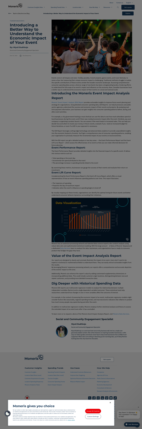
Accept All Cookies (93, 411)
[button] (7, 413)
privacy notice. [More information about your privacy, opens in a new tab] (71, 420)
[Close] (110, 402)
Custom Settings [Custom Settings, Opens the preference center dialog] (93, 416)
